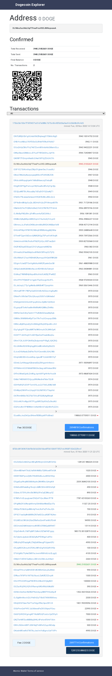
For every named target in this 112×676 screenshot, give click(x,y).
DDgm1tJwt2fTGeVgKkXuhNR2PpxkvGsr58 (34, 263)
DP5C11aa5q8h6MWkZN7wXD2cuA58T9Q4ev (35, 515)
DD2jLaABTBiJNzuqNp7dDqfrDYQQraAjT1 (33, 191)
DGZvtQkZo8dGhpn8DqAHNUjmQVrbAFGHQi (35, 462)
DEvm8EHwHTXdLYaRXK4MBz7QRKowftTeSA (35, 470)
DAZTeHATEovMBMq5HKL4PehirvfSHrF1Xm (34, 620)
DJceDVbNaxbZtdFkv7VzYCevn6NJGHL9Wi (34, 351)
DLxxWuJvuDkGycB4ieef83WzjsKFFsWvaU (34, 415)
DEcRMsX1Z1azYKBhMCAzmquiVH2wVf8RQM (35, 258)
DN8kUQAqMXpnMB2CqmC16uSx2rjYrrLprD (34, 219)
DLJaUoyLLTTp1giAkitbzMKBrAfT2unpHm (33, 285)
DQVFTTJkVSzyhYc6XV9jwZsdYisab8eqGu (34, 335)
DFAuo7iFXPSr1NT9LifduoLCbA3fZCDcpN (33, 575)
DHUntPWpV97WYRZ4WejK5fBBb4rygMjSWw (35, 230)
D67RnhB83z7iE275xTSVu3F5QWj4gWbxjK (33, 396)
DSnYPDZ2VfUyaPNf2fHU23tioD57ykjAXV (33, 581)
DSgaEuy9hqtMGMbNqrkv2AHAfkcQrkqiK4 (34, 482)
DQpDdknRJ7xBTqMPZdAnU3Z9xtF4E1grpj (34, 531)
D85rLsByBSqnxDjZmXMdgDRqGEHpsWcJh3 (35, 324)
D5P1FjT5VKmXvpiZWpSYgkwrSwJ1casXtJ (34, 169)
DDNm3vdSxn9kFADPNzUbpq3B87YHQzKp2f (35, 592)
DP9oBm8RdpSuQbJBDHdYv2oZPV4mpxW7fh (36, 203)
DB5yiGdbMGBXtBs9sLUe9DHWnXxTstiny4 (34, 269)
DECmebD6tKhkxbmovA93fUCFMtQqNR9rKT (34, 526)
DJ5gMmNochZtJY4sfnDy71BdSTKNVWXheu (35, 597)
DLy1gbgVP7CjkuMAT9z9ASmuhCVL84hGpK (35, 329)
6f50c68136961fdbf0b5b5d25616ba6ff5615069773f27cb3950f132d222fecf (47, 449)
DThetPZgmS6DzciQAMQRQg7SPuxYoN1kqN (35, 236)
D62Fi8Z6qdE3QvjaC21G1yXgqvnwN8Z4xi (33, 247)
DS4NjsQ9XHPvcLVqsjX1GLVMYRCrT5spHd (34, 390)
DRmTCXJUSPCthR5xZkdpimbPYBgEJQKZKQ (35, 341)
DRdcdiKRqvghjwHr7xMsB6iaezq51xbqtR (33, 180)
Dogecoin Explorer (30, 5)
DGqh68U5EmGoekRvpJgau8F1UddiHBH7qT (35, 357)
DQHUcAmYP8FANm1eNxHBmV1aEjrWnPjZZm (36, 407)
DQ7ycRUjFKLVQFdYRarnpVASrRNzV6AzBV (34, 586)
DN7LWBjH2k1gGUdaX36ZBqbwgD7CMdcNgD (35, 136)
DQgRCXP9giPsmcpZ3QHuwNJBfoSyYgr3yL (35, 186)
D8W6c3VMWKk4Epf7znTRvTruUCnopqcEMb (35, 318)
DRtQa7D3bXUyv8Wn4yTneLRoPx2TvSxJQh (34, 509)
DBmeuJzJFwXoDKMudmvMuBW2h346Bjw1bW (36, 225)
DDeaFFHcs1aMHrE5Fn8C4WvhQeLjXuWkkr (34, 570)
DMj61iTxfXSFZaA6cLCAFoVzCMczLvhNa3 (33, 559)
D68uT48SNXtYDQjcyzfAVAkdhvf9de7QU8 (33, 379)
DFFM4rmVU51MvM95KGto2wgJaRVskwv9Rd (35, 368)
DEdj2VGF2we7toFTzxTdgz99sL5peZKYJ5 (33, 603)
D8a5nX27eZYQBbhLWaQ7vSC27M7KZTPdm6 (35, 208)
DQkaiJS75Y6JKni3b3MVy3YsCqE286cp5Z (34, 492)
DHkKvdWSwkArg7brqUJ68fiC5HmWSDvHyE (34, 487)
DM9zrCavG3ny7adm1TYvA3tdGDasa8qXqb (34, 313)
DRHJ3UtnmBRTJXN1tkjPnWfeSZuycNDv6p (34, 625)
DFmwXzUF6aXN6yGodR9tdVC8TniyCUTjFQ (34, 252)
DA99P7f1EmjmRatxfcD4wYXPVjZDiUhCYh (34, 158)
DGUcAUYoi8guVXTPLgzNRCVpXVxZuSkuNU (35, 401)
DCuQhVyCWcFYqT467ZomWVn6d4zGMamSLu (36, 147)
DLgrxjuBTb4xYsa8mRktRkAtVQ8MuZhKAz (34, 307)
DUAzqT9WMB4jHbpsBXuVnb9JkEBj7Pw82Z (35, 274)
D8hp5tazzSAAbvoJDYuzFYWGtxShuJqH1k (34, 153)
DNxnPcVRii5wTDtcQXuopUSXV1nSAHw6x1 (34, 296)
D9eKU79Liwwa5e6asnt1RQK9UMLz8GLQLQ (34, 197)
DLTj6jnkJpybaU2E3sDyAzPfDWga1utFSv (33, 537)
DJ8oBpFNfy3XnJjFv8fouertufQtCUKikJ (32, 213)
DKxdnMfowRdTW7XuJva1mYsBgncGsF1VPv (35, 630)
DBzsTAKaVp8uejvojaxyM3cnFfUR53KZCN (33, 175)
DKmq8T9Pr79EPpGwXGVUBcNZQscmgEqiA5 (35, 291)
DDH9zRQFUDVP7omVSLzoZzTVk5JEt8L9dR (35, 385)
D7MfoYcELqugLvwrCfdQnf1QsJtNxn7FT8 (33, 498)
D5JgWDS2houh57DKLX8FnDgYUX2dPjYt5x (34, 548)
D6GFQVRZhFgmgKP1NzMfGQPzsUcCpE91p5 (35, 614)
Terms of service (35, 671)
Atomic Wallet (20, 671)
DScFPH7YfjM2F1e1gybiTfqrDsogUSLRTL (33, 280)
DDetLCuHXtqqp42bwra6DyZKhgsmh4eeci (34, 363)
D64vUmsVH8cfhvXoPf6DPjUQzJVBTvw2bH (34, 241)
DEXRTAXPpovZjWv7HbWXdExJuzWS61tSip (34, 476)
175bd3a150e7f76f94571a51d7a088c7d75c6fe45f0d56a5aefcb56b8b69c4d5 (48, 123)
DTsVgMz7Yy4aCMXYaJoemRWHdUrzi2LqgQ (35, 553)
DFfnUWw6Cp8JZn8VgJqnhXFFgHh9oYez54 (35, 374)
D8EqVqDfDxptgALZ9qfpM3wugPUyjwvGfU (34, 542)
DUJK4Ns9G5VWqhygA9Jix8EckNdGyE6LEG (34, 346)
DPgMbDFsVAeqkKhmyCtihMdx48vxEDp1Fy (34, 504)
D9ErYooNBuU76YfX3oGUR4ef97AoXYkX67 (34, 142)
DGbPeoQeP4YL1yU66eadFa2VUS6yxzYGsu (34, 608)
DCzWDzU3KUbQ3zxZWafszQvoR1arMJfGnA (35, 520)
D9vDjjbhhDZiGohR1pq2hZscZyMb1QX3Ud (34, 302)
